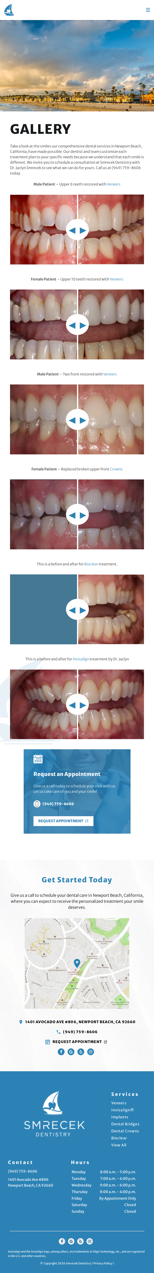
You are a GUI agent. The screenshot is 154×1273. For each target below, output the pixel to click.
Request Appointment (64, 821)
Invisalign (81, 659)
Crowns (116, 469)
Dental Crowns (125, 1130)
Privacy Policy (102, 1263)
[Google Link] (71, 1241)
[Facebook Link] (61, 1051)
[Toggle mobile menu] (148, 10)
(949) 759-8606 (53, 803)
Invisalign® (122, 1109)
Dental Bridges (125, 1123)
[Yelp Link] (80, 1051)
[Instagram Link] (90, 1051)
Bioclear (91, 564)
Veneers (114, 184)
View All (119, 1144)
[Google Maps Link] (71, 1051)
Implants (120, 1116)
